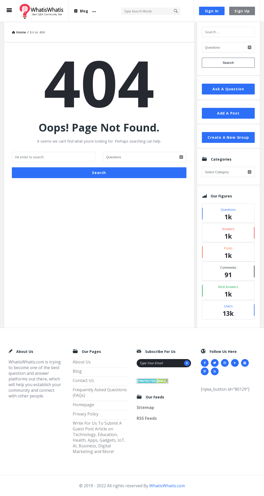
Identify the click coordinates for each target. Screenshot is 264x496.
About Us (82, 361)
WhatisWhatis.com (167, 485)
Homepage (83, 404)
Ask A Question (228, 88)
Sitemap (145, 407)
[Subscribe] (187, 363)
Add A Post (228, 112)
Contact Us (83, 380)
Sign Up (242, 10)
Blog (80, 10)
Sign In (212, 10)
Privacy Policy (85, 413)
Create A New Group (228, 137)
